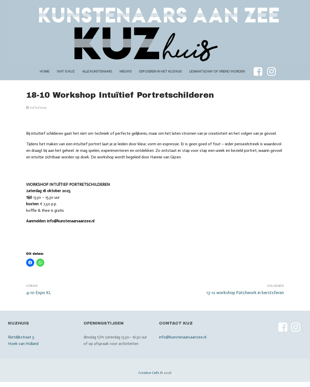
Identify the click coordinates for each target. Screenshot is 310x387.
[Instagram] (271, 71)
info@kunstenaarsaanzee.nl (182, 337)
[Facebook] (258, 71)
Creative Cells (148, 373)
